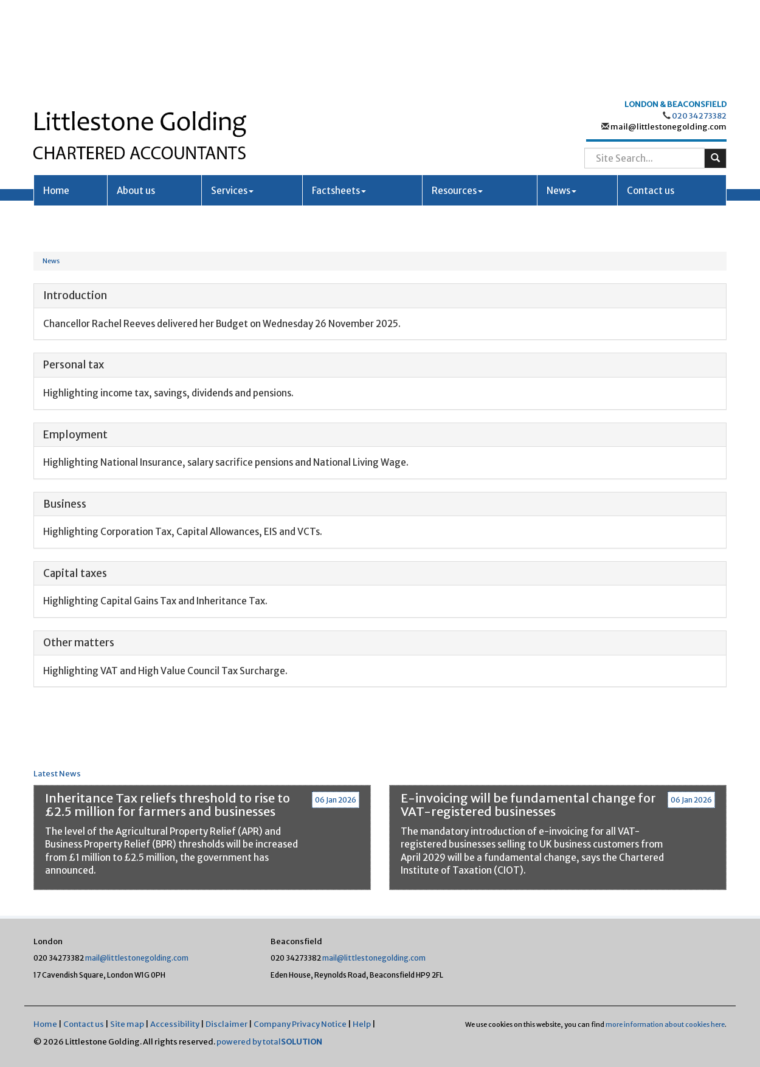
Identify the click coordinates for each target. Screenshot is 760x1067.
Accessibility (174, 1024)
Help (362, 1024)
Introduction (75, 295)
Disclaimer (226, 1024)
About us (136, 101)
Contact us (650, 101)
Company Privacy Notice (300, 1024)
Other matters (78, 642)
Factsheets (339, 101)
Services (232, 101)
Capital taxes (75, 573)
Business (64, 504)
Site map (127, 1024)
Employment (75, 434)
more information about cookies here (665, 1024)
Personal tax (73, 364)
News (561, 101)
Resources (457, 101)
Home (56, 101)
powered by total (269, 1042)
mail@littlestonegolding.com (668, 37)
